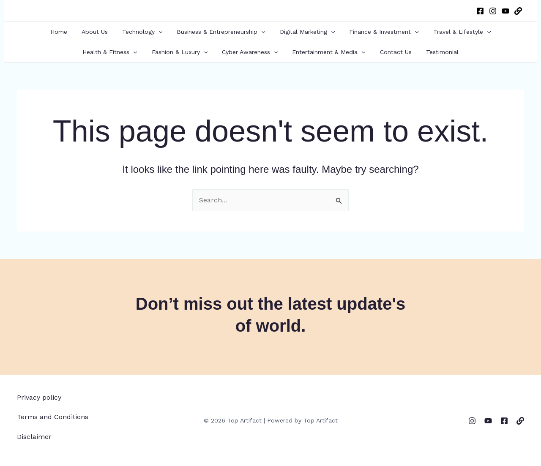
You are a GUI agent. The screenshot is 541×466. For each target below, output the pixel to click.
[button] (161, 32)
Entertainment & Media (327, 52)
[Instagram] (493, 11)
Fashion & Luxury (183, 52)
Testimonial (436, 52)
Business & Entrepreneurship (221, 32)
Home (66, 31)
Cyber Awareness (251, 52)
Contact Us (392, 52)
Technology (145, 32)
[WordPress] (518, 11)
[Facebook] (480, 11)
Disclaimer (34, 437)
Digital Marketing (304, 32)
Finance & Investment (378, 32)
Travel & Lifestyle (454, 32)
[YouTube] (505, 11)
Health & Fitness (116, 52)
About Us (100, 31)
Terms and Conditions (52, 417)
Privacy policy (39, 397)
